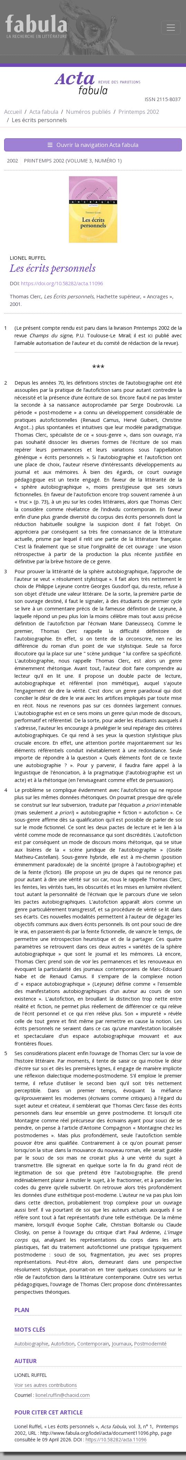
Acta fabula (43, 112)
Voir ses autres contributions (45, 1385)
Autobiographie (31, 1343)
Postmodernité (150, 1343)
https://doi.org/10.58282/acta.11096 (62, 283)
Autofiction (63, 1343)
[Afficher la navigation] (170, 27)
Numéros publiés (88, 112)
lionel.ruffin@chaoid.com (63, 1395)
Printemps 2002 (138, 112)
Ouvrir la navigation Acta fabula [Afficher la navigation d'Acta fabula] (93, 145)
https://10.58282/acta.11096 (116, 1439)
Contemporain (93, 1343)
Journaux (121, 1343)
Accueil (13, 112)
